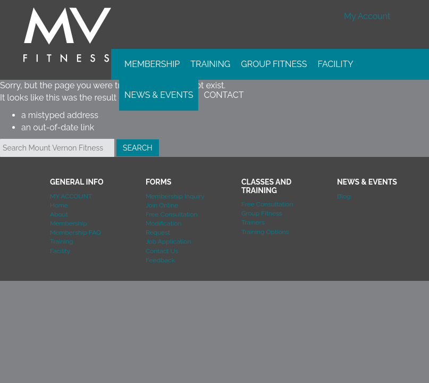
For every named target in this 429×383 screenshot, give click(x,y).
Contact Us (162, 251)
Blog (344, 196)
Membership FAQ (75, 232)
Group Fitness (274, 64)
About (59, 214)
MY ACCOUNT (71, 196)
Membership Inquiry (175, 196)
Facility (336, 64)
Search (138, 148)
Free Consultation (172, 214)
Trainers (253, 222)
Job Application (168, 241)
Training (210, 64)
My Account (367, 16)
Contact (223, 95)
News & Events (158, 95)
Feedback (160, 260)
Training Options (265, 232)
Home (59, 205)
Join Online (162, 205)
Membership (152, 64)
